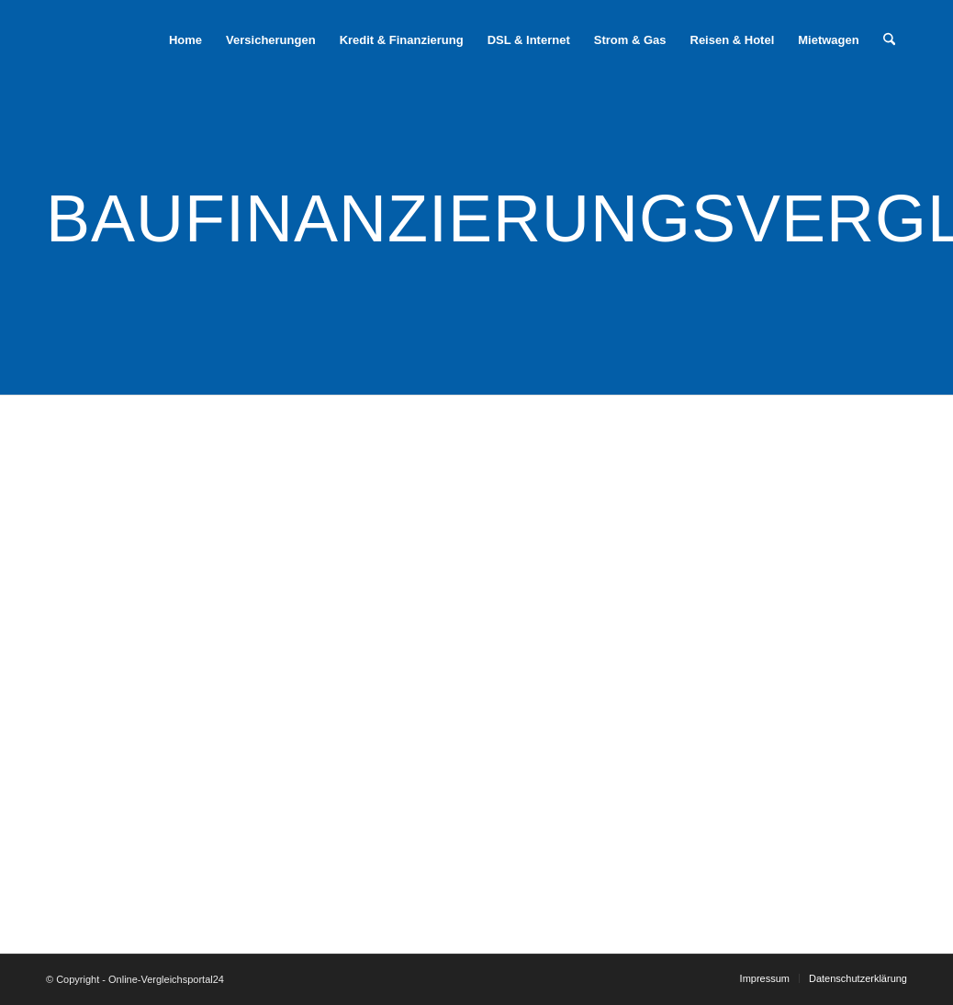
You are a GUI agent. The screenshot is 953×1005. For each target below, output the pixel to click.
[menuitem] (185, 40)
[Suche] (889, 40)
